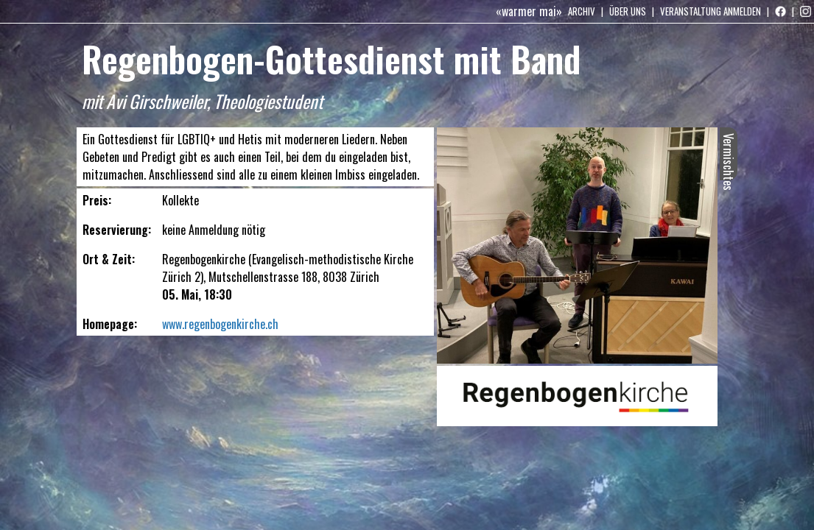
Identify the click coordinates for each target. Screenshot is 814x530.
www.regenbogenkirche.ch (220, 324)
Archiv (581, 11)
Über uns (627, 11)
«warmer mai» (529, 11)
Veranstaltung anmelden (710, 11)
